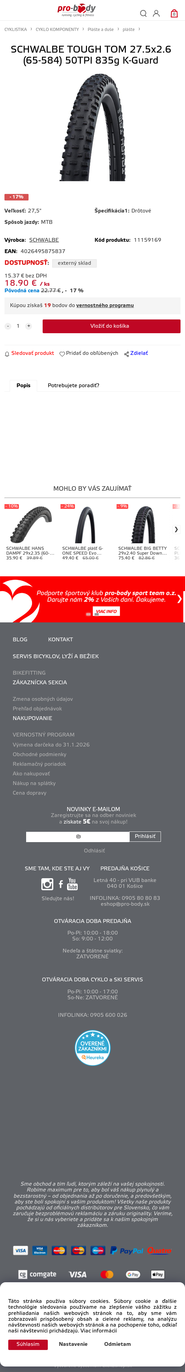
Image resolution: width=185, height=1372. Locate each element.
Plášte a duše (101, 30)
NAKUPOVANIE (32, 718)
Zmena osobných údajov (43, 699)
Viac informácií (98, 1331)
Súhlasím (28, 1344)
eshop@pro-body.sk (125, 904)
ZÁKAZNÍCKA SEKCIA (40, 682)
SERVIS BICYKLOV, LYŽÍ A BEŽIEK (56, 656)
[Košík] (174, 13)
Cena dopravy (29, 793)
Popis (24, 385)
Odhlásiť (94, 851)
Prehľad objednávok (37, 709)
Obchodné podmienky (39, 754)
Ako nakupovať (31, 774)
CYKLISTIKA (15, 30)
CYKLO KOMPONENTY (57, 30)
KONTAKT (60, 640)
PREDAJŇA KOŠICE (125, 869)
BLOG (20, 640)
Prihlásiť (145, 836)
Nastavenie (73, 1344)
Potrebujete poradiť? (73, 385)
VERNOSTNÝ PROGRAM (44, 735)
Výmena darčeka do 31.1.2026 (51, 745)
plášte (129, 30)
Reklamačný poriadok (39, 764)
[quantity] (18, 326)
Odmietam (117, 1344)
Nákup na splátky (34, 783)
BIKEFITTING (29, 673)
